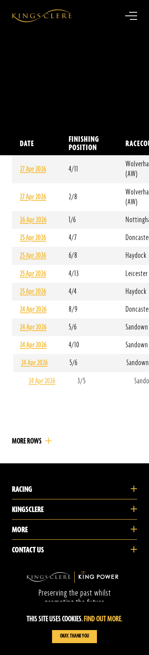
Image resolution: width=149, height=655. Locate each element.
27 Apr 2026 (33, 169)
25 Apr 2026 (33, 238)
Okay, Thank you (74, 636)
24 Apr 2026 (33, 309)
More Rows (27, 441)
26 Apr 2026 (33, 220)
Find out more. (103, 619)
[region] (74, 628)
